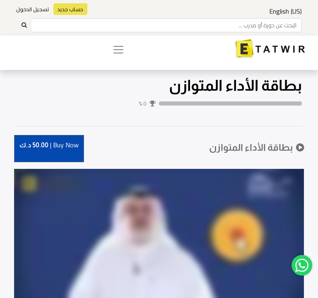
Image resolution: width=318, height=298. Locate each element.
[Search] (24, 25)
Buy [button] (49, 145)
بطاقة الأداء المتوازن (235, 85)
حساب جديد (70, 9)
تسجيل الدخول (32, 9)
